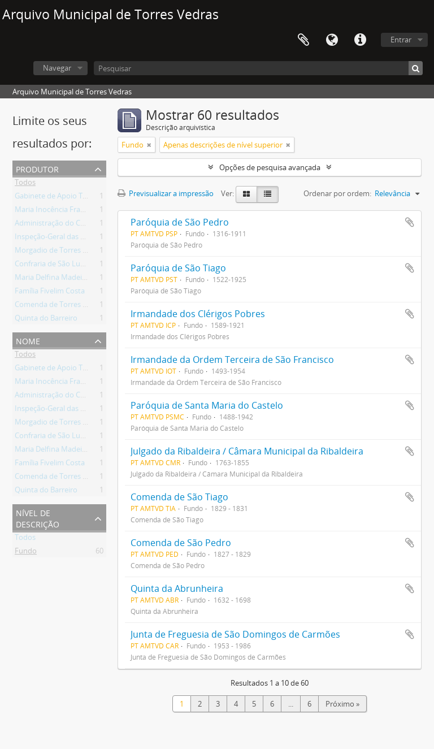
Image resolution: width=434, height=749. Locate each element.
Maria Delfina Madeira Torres (63, 279)
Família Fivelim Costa (50, 293)
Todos (25, 184)
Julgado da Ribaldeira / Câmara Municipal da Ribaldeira (247, 451)
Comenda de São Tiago (179, 497)
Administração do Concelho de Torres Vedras (90, 225)
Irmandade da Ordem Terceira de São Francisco (232, 359)
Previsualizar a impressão (166, 193)
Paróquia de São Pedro (180, 222)
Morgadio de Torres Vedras (60, 252)
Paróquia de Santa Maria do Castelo (207, 405)
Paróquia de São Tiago (178, 268)
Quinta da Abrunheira (177, 588)
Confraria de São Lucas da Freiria (69, 266)
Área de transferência (303, 40)
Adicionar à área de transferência (409, 222)
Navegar (57, 68)
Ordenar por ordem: (337, 193)
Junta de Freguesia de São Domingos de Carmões (235, 634)
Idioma (332, 40)
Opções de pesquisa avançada (269, 167)
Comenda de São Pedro (181, 542)
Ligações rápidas (360, 40)
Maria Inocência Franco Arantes (67, 211)
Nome (28, 340)
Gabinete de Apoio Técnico (59, 198)
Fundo (26, 553)
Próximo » (342, 704)
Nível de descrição (37, 517)
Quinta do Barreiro (46, 320)
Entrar (400, 39)
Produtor (37, 168)
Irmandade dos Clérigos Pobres (198, 314)
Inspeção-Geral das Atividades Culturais (81, 238)
